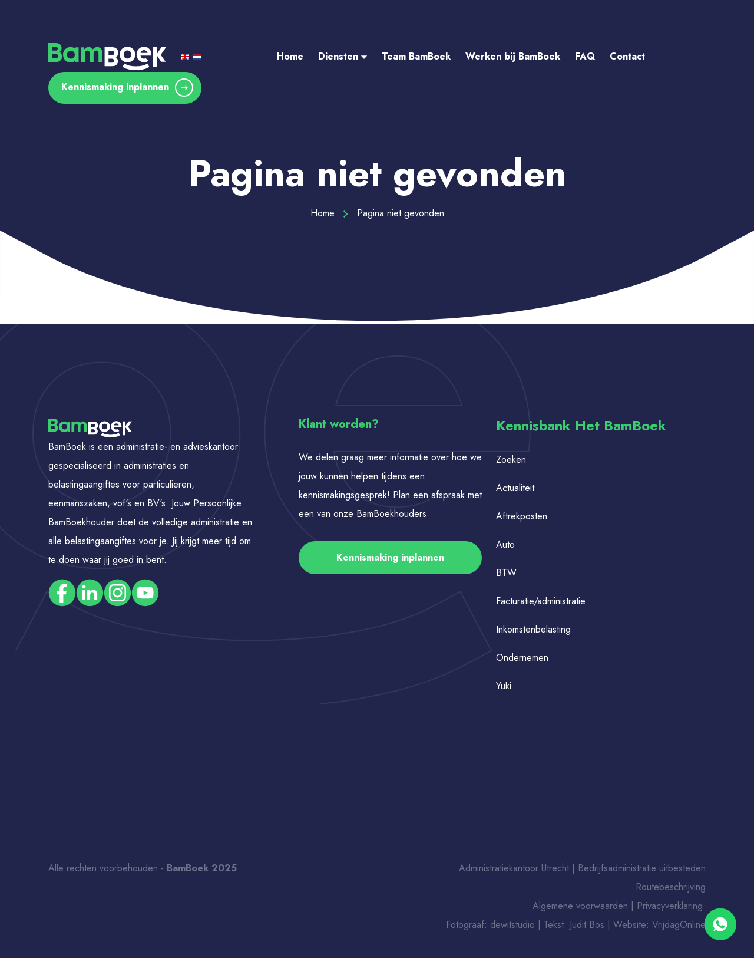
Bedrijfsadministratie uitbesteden (642, 868)
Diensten (342, 56)
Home (290, 56)
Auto (505, 544)
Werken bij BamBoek (512, 56)
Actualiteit (515, 488)
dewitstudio (512, 924)
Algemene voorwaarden (580, 906)
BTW (506, 573)
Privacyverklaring (671, 906)
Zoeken (511, 459)
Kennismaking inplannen (127, 87)
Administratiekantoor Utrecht (514, 868)
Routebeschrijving (671, 887)
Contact (627, 56)
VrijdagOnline (679, 924)
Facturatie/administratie (541, 601)
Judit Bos (587, 924)
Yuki (503, 686)
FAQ (585, 56)
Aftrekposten (521, 516)
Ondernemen (522, 657)
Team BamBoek (416, 56)
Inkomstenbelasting (533, 629)
